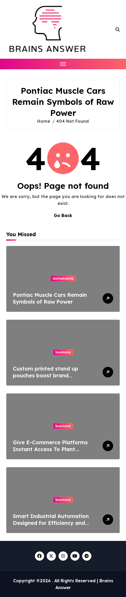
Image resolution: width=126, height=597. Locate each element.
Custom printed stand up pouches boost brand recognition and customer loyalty (46, 378)
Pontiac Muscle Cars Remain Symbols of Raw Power (50, 298)
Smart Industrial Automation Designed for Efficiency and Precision (51, 523)
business (63, 352)
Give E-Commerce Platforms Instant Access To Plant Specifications (50, 449)
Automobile (63, 278)
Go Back (63, 215)
